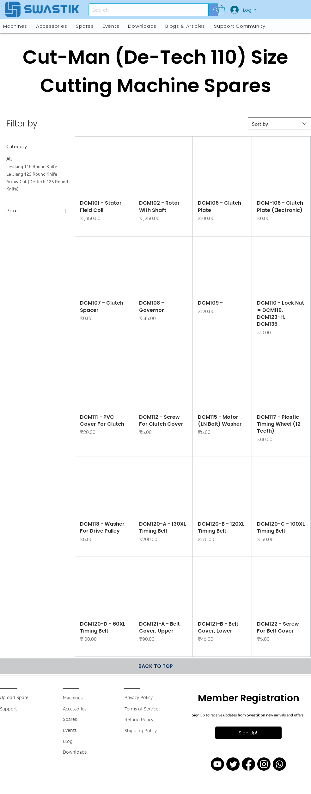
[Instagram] (264, 764)
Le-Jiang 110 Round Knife (31, 166)
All (9, 158)
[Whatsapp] (279, 764)
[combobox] (279, 123)
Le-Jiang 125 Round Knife (31, 173)
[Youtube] (217, 764)
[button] (221, 9)
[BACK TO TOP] (155, 666)
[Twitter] (233, 764)
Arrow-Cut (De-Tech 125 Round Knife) (37, 185)
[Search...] (143, 10)
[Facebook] (248, 764)
